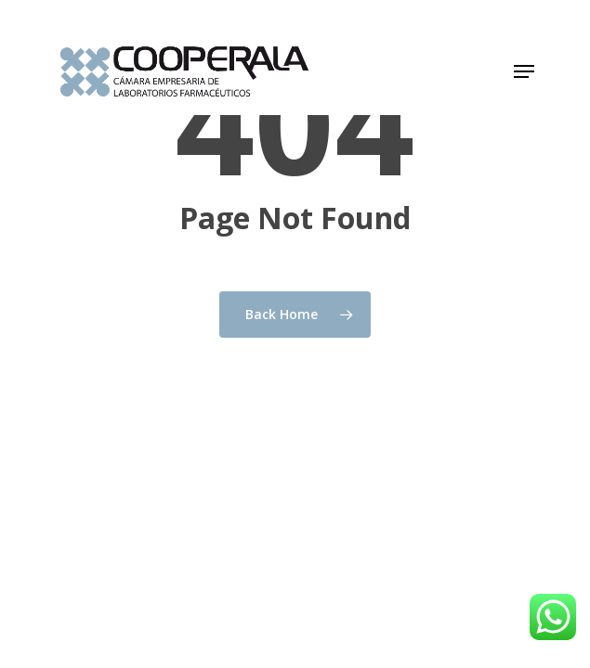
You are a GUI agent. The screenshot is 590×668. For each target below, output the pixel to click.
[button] (524, 71)
